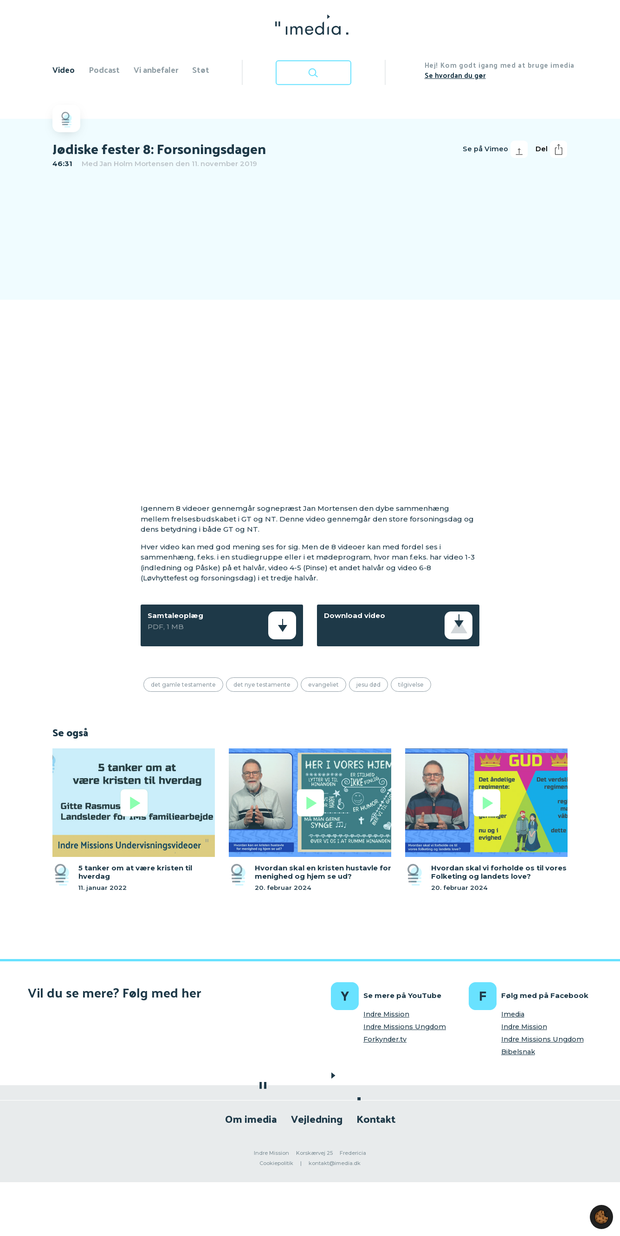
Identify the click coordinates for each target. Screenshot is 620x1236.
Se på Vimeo (495, 149)
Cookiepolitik (276, 1163)
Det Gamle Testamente (183, 684)
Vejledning (316, 1118)
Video (63, 69)
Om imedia (251, 1118)
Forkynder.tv (385, 1039)
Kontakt (375, 1118)
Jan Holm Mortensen (137, 163)
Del (551, 149)
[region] (310, 334)
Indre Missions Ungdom (404, 1027)
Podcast (104, 69)
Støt (200, 69)
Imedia (512, 1014)
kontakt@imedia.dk (335, 1163)
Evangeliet (323, 684)
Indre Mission (386, 1014)
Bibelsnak (518, 1052)
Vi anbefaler (156, 69)
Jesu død (368, 684)
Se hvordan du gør (455, 75)
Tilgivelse (411, 684)
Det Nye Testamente (262, 684)
